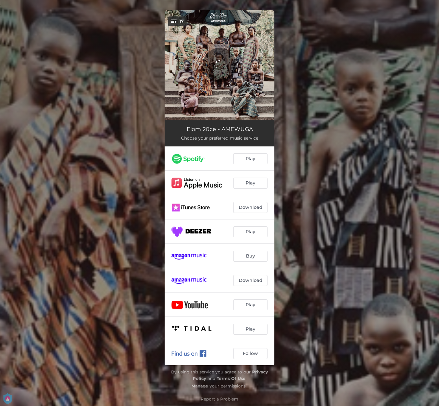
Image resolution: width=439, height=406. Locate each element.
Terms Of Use (231, 378)
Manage (199, 386)
